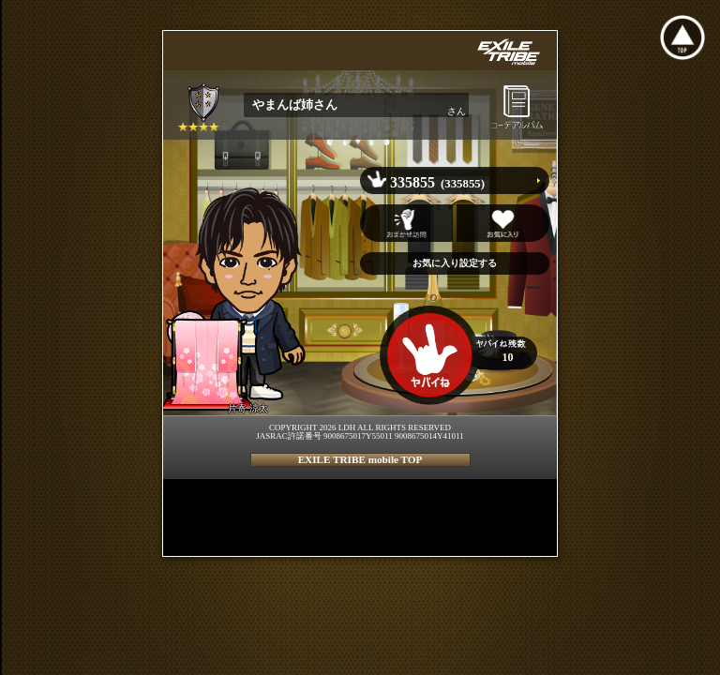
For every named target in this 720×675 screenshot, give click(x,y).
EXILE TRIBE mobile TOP (360, 459)
